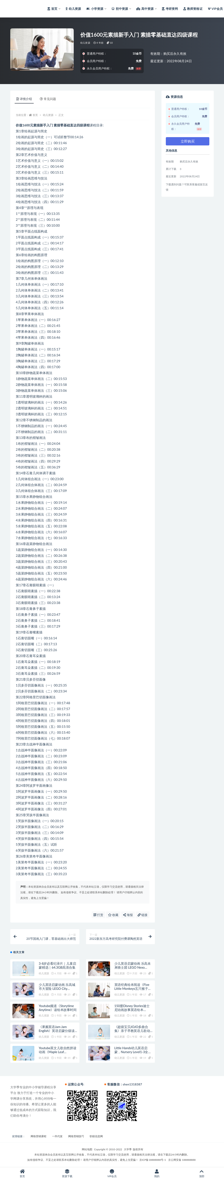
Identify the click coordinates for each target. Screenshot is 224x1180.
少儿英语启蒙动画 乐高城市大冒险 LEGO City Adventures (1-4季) (57, 988)
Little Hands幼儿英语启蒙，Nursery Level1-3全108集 (131, 1052)
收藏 (113, 915)
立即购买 (188, 141)
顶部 (201, 1173)
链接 (143, 915)
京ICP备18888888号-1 (152, 1159)
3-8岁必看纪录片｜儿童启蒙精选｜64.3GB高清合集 (57, 965)
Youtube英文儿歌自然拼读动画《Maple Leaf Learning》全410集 (57, 1052)
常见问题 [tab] (48, 99)
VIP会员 (112, 1173)
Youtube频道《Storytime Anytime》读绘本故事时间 (58, 1008)
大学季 (128, 1149)
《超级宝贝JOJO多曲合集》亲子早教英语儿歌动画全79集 (132, 1031)
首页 (35, 115)
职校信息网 (96, 1136)
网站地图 (87, 1149)
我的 (156, 1173)
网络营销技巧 (76, 1136)
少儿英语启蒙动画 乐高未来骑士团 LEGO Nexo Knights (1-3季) (132, 967)
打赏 (98, 915)
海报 (128, 915)
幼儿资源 (85, 42)
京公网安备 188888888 (182, 1159)
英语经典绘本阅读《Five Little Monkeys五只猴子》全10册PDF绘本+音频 (132, 988)
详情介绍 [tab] (24, 99)
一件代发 (57, 1136)
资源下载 (67, 1173)
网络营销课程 (38, 1136)
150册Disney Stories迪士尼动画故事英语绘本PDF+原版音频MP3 (132, 1010)
